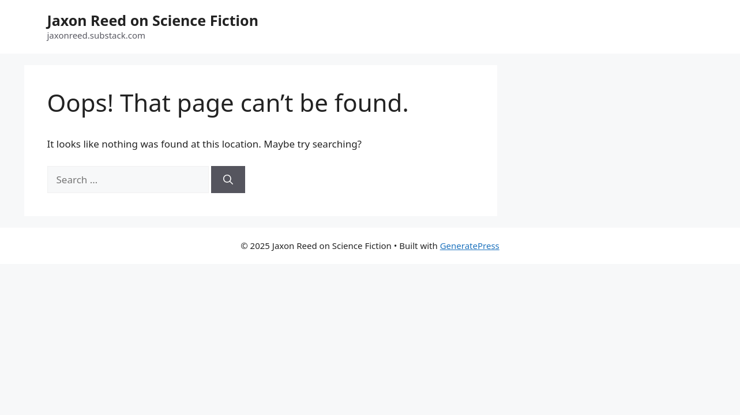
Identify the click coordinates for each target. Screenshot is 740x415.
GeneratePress (469, 245)
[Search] (228, 180)
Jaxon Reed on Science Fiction (152, 20)
